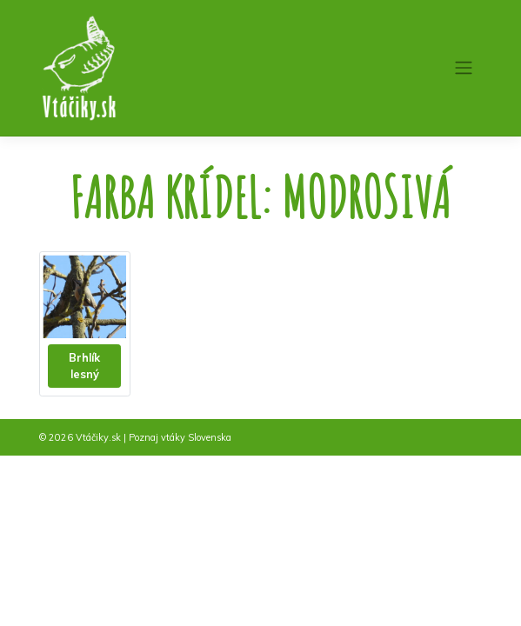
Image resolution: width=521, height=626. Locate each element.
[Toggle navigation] (463, 68)
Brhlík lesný (84, 365)
